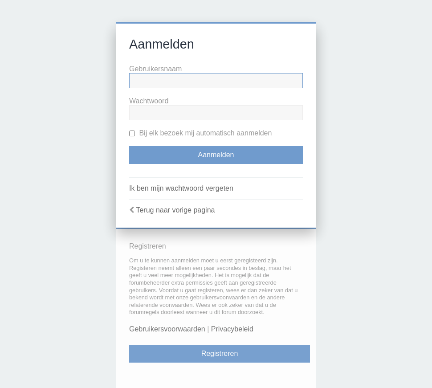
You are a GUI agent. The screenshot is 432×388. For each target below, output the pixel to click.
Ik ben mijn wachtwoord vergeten (181, 188)
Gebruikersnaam (155, 69)
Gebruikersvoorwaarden (167, 329)
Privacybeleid (232, 329)
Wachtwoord (148, 101)
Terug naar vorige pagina (175, 210)
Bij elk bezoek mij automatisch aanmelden (200, 133)
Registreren (219, 353)
